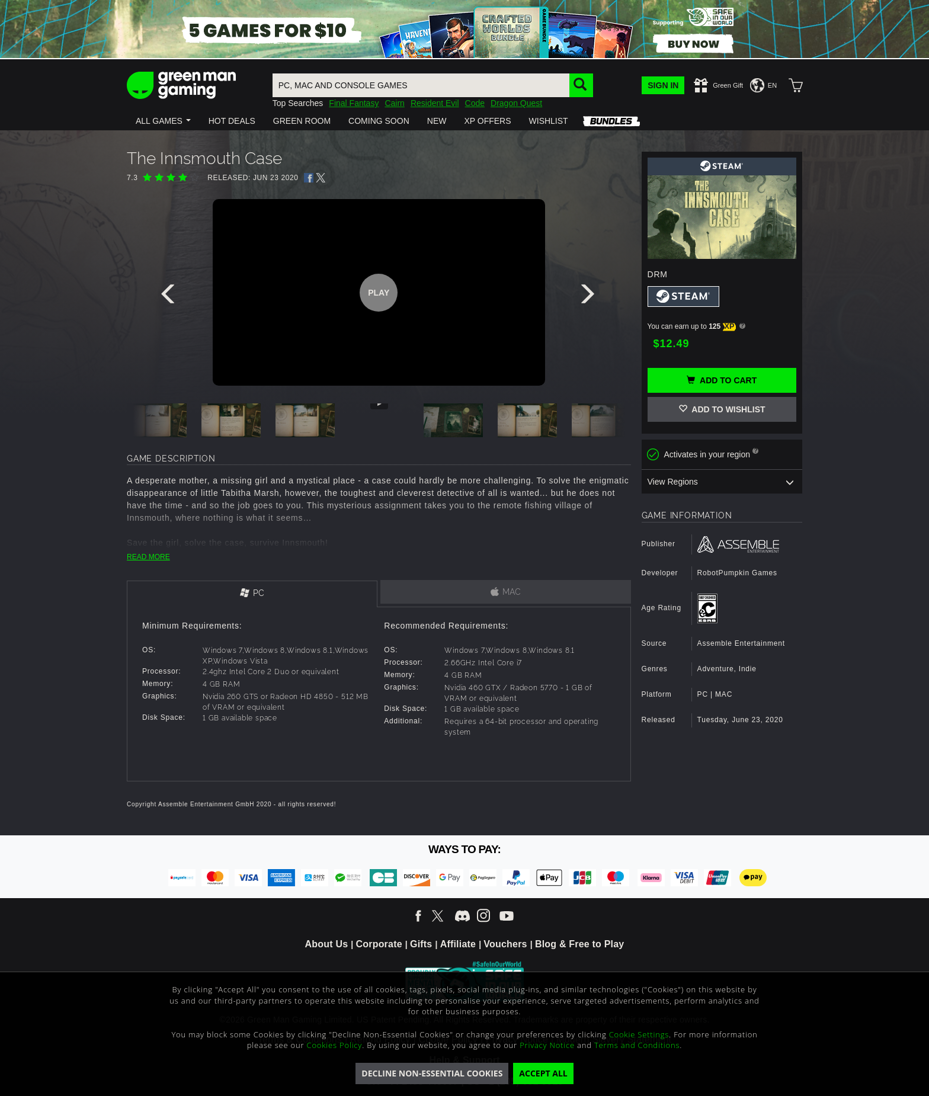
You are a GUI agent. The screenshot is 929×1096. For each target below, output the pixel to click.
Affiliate (458, 944)
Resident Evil (435, 103)
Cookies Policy (335, 1045)
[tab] (252, 594)
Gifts (421, 944)
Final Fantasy (354, 103)
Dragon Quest (516, 103)
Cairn (394, 103)
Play (378, 292)
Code (475, 103)
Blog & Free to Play (579, 944)
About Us (326, 944)
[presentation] (170, 297)
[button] (163, 120)
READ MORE (148, 557)
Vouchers (505, 944)
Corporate (379, 944)
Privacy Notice (547, 1045)
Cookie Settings (639, 1034)
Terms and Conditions (637, 1045)
